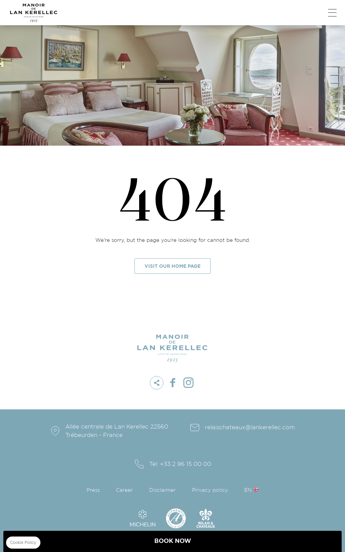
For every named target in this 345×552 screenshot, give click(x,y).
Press (93, 490)
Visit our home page (172, 266)
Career (124, 490)
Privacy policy (210, 490)
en (248, 490)
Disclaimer (162, 490)
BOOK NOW (172, 541)
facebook (172, 383)
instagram (188, 383)
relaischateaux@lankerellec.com (250, 427)
